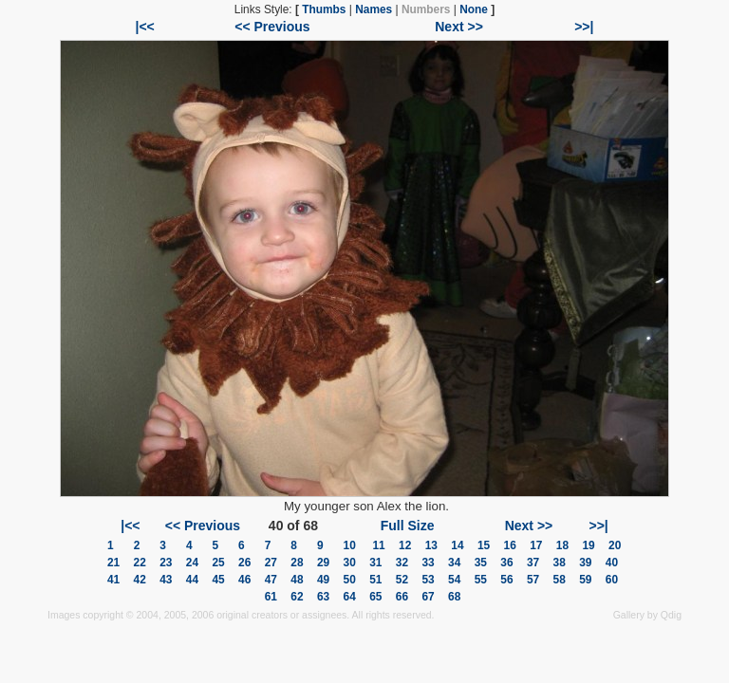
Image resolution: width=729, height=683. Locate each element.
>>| (583, 26)
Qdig (671, 614)
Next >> (459, 26)
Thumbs (324, 9)
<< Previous (271, 26)
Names (373, 9)
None (473, 9)
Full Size (408, 525)
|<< (145, 26)
